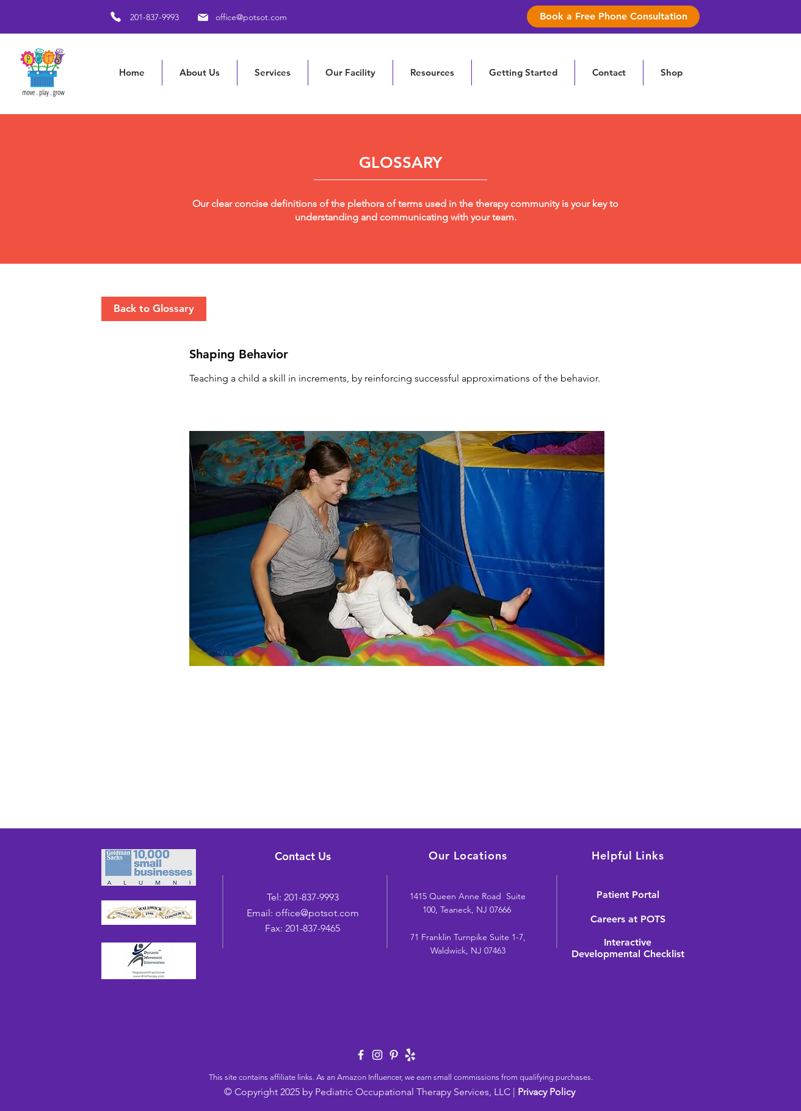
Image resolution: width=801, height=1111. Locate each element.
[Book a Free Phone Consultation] (613, 16)
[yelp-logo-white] (410, 1055)
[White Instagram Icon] (377, 1055)
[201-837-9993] (140, 16)
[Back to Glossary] (153, 309)
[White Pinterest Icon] (393, 1055)
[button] (432, 72)
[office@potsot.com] (240, 17)
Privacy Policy (546, 1092)
